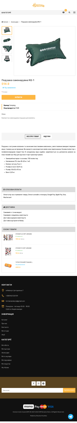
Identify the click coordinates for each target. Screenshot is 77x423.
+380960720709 (12, 296)
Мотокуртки (6, 364)
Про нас (4, 323)
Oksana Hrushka (41, 416)
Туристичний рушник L (24, 262)
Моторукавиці (7, 360)
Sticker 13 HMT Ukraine (24, 248)
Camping (12, 105)
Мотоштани (6, 349)
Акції (3, 335)
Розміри (4, 92)
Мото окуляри (6, 356)
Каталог (4, 320)
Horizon (5, 22)
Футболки (5, 368)
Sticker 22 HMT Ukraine (24, 234)
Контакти (5, 327)
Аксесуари (14, 22)
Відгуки (47, 136)
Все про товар (33, 136)
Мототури (5, 331)
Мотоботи (5, 345)
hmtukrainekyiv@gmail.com (15, 301)
